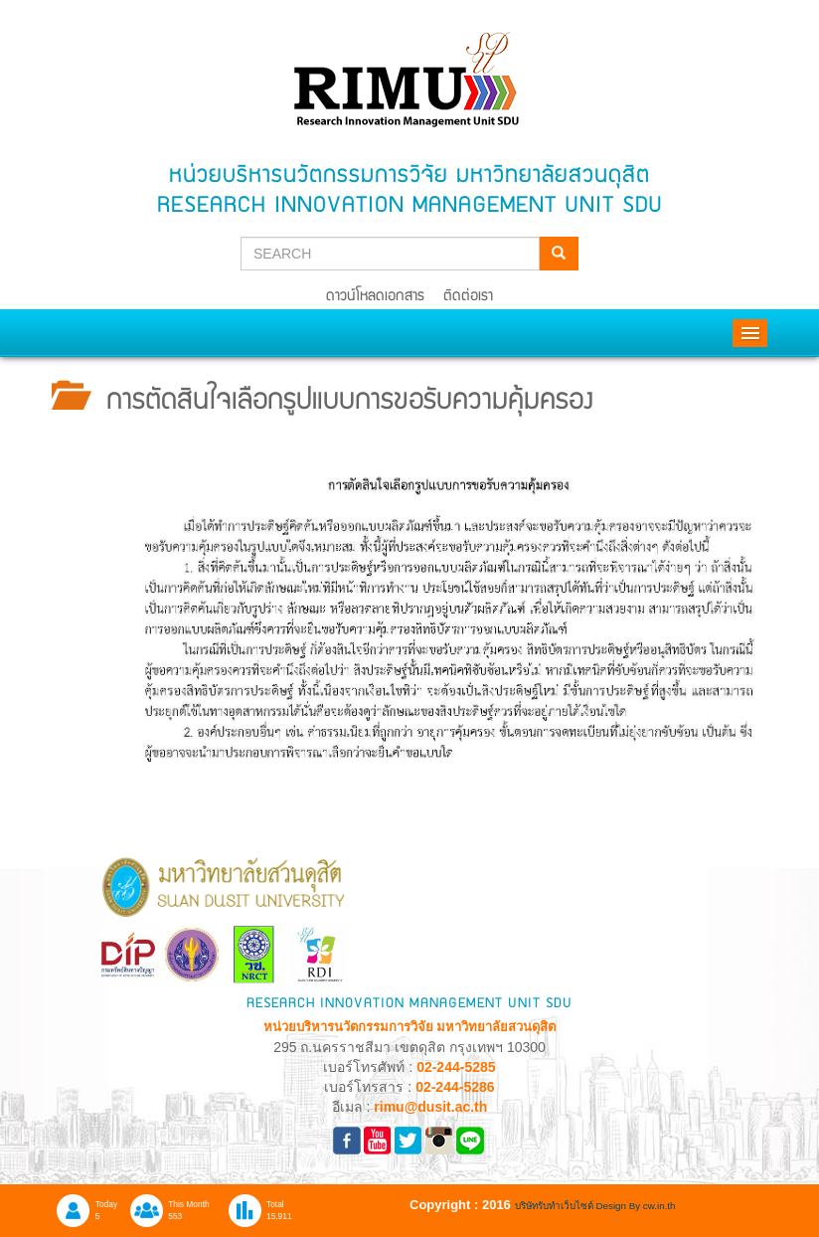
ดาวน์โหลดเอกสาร (375, 296)
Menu (750, 333)
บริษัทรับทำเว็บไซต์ (555, 1205)
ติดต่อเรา (468, 296)
